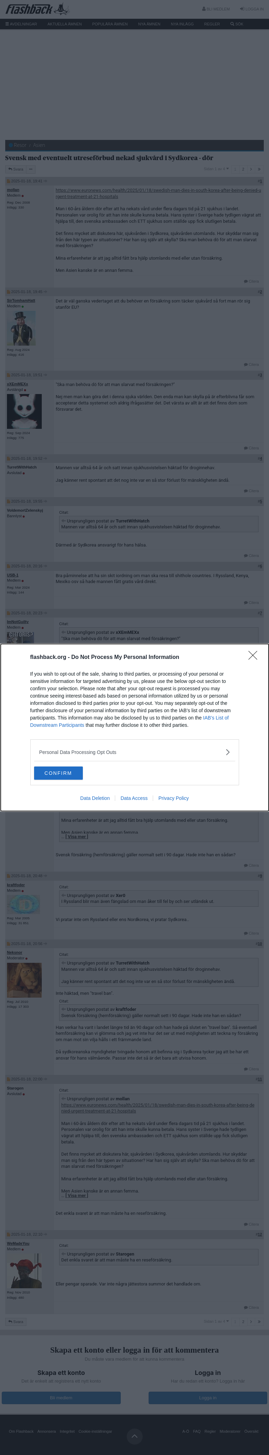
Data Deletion (95, 798)
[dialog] (135, 727)
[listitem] (134, 751)
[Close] (255, 657)
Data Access (134, 798)
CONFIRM (67, 773)
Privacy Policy (173, 798)
